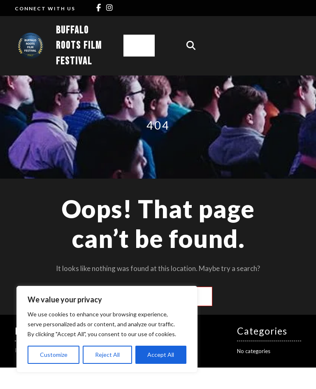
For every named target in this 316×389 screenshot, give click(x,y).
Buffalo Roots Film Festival (79, 46)
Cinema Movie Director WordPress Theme (135, 378)
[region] (107, 329)
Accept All (160, 354)
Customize (53, 354)
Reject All (107, 354)
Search (198, 296)
